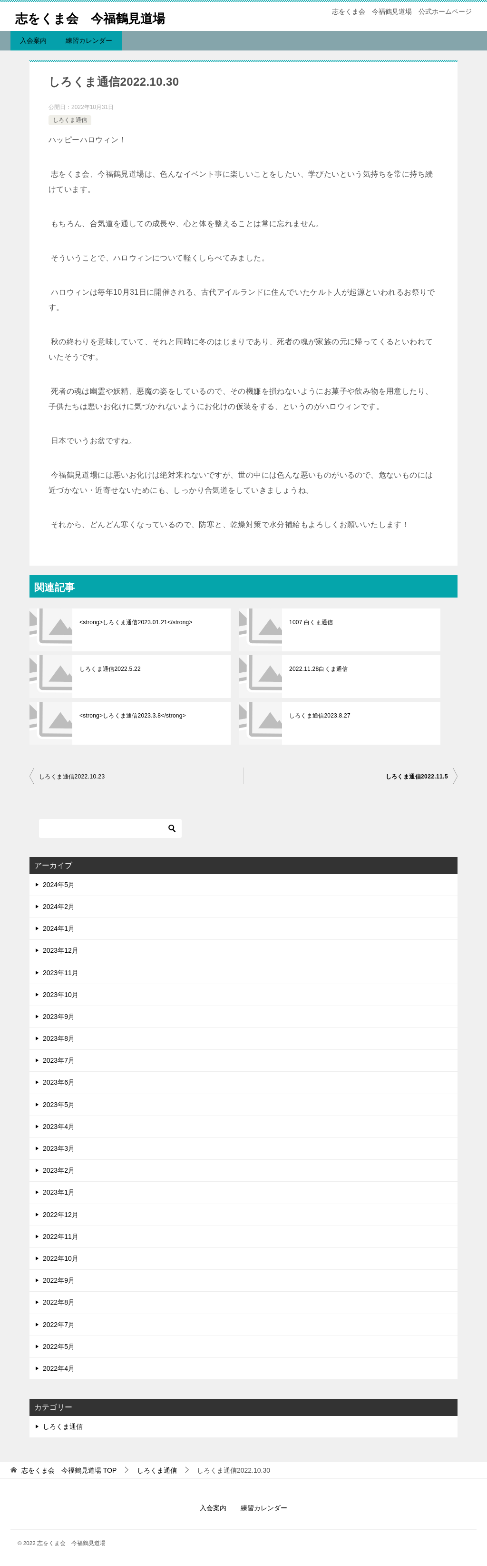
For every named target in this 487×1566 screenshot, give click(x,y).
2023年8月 (59, 1038)
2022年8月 (59, 1302)
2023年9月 (59, 1016)
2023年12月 (60, 950)
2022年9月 (59, 1280)
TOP (69, 1470)
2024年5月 (59, 884)
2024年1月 (59, 928)
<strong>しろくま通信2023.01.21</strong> (134, 622)
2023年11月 (60, 973)
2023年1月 (59, 1192)
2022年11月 (60, 1236)
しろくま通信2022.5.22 (109, 669)
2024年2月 (59, 906)
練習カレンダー (89, 40)
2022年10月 (60, 1258)
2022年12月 (60, 1214)
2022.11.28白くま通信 (317, 669)
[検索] (110, 828)
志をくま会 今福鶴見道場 (101, 16)
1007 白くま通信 (310, 622)
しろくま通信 (70, 120)
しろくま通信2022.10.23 (72, 776)
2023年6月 (59, 1082)
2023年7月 (59, 1060)
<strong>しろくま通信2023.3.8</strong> (131, 715)
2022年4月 (59, 1368)
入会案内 (33, 40)
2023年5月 (59, 1104)
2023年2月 (59, 1170)
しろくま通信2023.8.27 (319, 715)
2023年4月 (59, 1126)
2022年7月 (59, 1324)
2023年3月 (59, 1148)
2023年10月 (60, 994)
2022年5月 (59, 1346)
